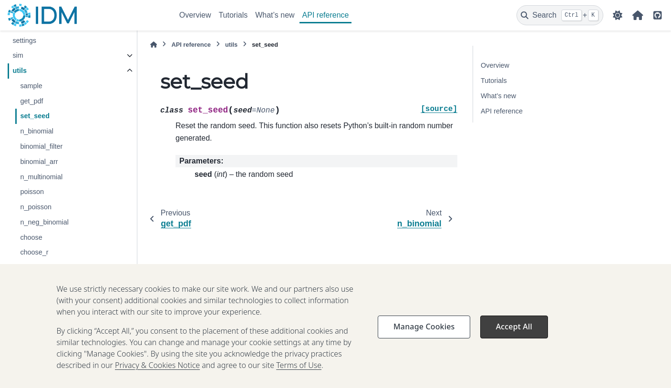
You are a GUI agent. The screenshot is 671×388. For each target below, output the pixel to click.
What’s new (274, 15)
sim (17, 55)
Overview (195, 15)
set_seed (35, 116)
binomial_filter (41, 146)
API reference (325, 15)
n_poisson (36, 207)
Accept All (514, 337)
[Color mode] (617, 15)
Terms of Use (298, 375)
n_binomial (36, 131)
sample (31, 86)
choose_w (35, 267)
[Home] (153, 45)
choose (31, 237)
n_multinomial (41, 177)
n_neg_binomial (44, 222)
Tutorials (233, 15)
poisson (32, 191)
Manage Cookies (423, 337)
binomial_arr (39, 161)
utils (19, 70)
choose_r (34, 252)
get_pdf (31, 101)
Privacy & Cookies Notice (157, 375)
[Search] (559, 15)
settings (24, 40)
